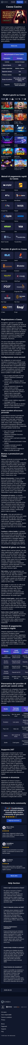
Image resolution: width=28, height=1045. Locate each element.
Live (11, 99)
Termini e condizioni (6, 1017)
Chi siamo (3, 1012)
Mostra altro (14, 875)
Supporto (3, 1029)
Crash (17, 99)
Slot (24, 99)
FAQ (2, 1031)
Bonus (3, 1024)
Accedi (13, 2)
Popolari (4, 99)
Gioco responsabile (6, 1014)
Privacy (3, 1019)
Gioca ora (14, 45)
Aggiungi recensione (14, 820)
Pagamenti (4, 1026)
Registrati (20, 2)
